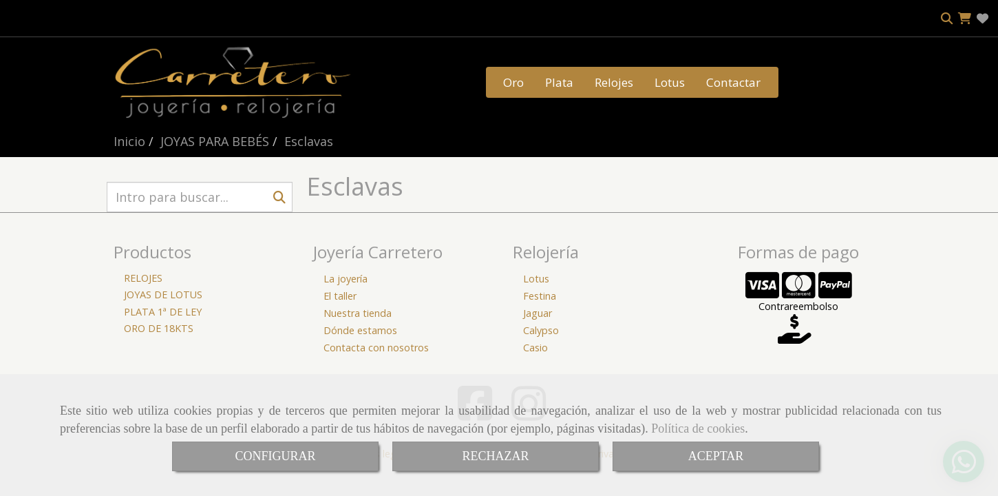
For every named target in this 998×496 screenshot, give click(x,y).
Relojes (614, 82)
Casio (535, 347)
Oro (513, 82)
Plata (559, 82)
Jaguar (537, 313)
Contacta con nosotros (376, 347)
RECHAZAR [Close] (495, 456)
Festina (539, 295)
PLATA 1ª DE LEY (163, 311)
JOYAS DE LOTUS (163, 294)
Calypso (541, 330)
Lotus (670, 82)
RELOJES (143, 278)
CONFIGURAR (275, 456)
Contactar (733, 82)
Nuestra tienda (357, 313)
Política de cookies (698, 428)
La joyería (345, 278)
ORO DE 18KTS (158, 328)
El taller (340, 295)
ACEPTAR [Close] (716, 456)
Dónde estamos (360, 330)
